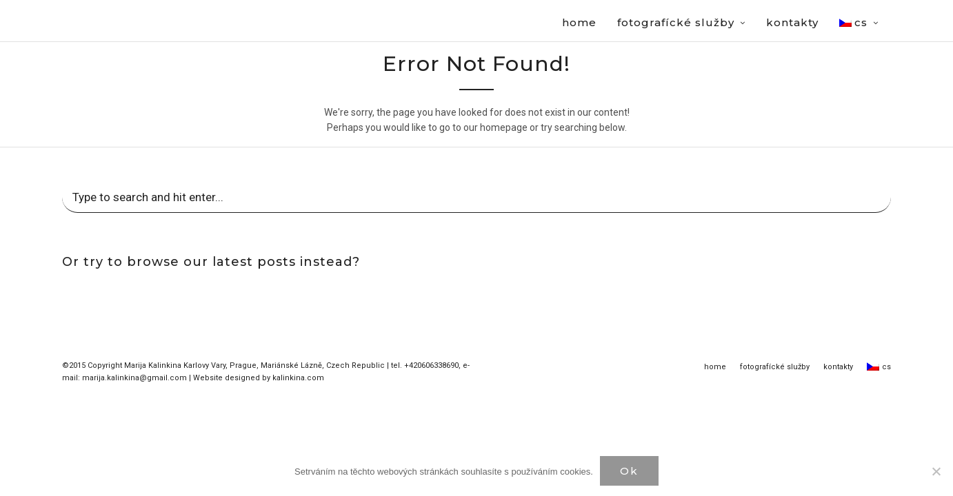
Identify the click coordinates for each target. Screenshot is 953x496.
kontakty (838, 367)
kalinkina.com (298, 378)
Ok (629, 470)
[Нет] (936, 471)
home (715, 367)
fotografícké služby (775, 367)
